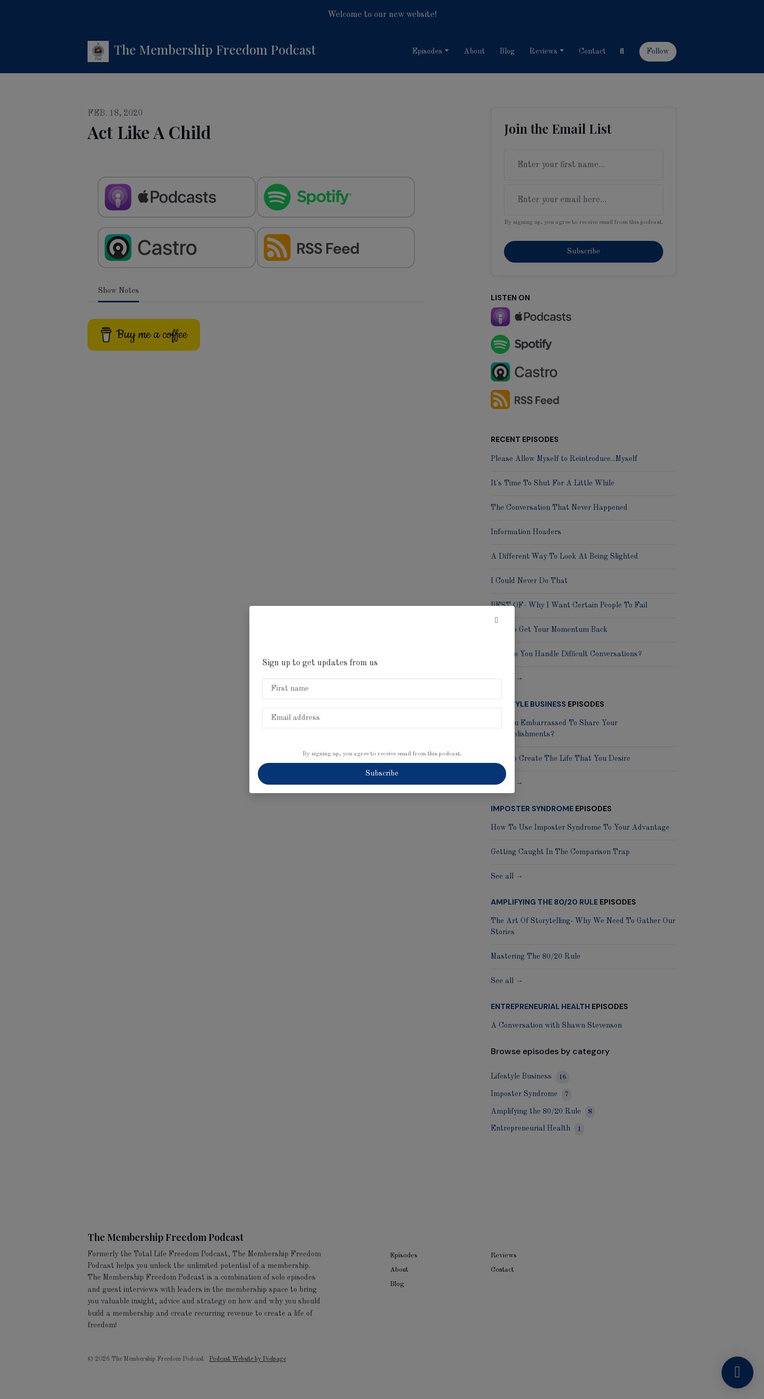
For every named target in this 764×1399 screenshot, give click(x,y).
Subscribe (382, 773)
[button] (496, 620)
